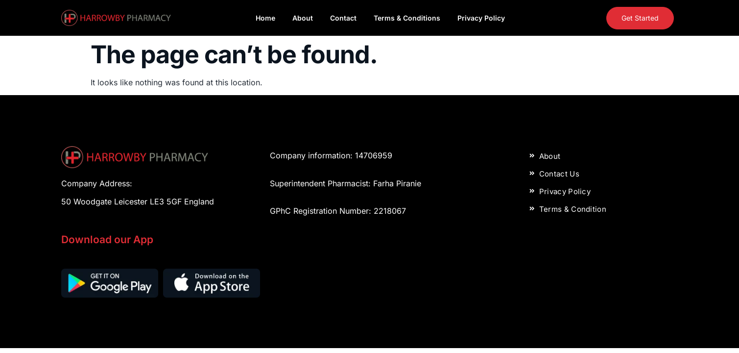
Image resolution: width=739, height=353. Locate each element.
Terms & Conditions (407, 18)
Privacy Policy (481, 18)
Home (265, 18)
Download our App (107, 239)
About (302, 18)
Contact (343, 18)
